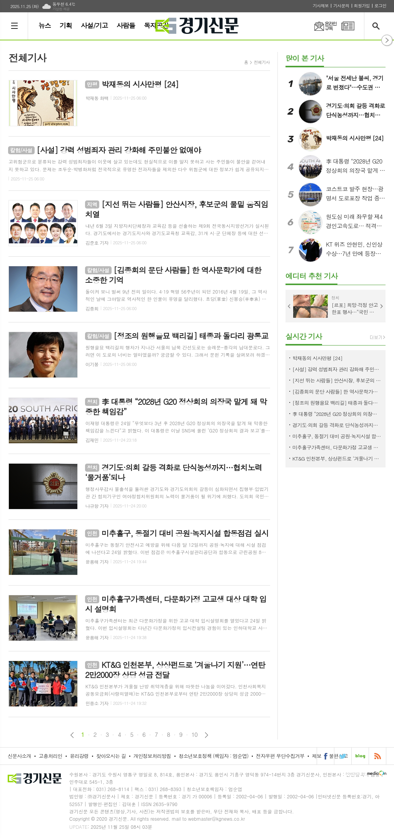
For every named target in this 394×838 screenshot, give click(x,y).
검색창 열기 (377, 26)
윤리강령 (79, 756)
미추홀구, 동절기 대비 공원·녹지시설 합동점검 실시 (337, 436)
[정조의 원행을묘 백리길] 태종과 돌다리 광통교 (337, 402)
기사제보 (321, 5)
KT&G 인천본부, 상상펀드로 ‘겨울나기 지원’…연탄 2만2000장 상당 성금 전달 (337, 458)
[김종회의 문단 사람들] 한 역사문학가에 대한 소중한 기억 (337, 391)
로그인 (380, 5)
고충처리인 (50, 756)
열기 (386, 40)
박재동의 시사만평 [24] (317, 358)
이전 (72, 735)
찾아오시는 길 (111, 756)
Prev (289, 306)
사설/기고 (94, 25)
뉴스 (44, 25)
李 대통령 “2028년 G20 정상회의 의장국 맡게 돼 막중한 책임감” (337, 413)
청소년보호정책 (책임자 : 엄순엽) (213, 756)
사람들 (126, 25)
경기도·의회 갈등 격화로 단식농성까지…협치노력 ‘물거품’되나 (337, 425)
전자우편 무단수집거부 (280, 756)
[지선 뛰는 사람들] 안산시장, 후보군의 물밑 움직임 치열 (337, 380)
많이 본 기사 (304, 58)
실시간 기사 (303, 336)
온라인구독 (320, 26)
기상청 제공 (61, 9)
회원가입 (362, 5)
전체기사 (262, 62)
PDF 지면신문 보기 (347, 26)
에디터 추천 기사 (311, 275)
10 (195, 734)
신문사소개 (19, 756)
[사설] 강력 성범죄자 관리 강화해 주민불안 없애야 (337, 369)
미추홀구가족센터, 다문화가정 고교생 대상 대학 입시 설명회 (337, 447)
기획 (66, 25)
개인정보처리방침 (152, 756)
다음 (206, 735)
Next (382, 306)
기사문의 (341, 5)
